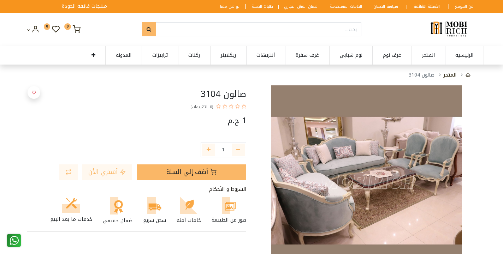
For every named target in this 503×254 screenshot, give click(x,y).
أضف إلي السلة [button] (191, 172)
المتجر (450, 75)
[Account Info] (33, 30)
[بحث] (149, 29)
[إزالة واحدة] (238, 150)
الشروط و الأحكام (227, 189)
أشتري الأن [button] (107, 172)
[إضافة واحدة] (208, 150)
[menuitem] (456, 55)
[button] (85, 55)
